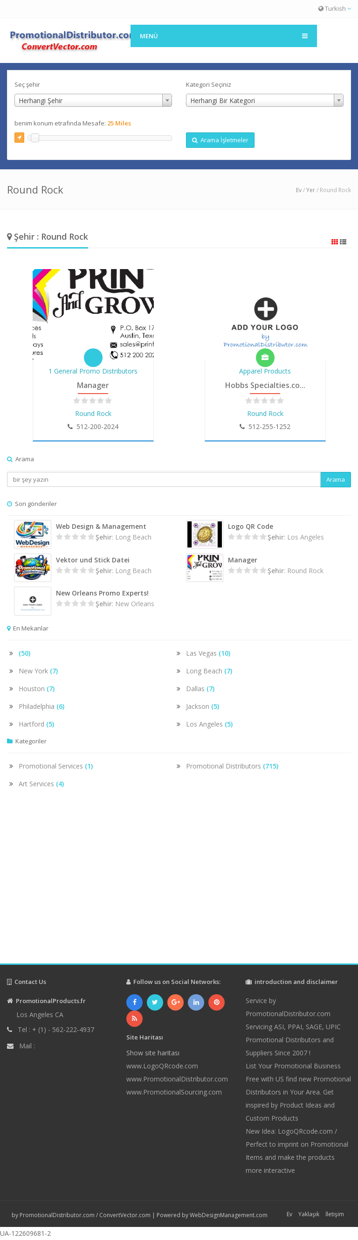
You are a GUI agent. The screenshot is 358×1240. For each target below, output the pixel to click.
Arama (335, 479)
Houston (37, 688)
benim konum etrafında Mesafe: (72, 123)
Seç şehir (27, 84)
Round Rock (93, 413)
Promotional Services (56, 766)
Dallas (200, 688)
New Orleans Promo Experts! (102, 593)
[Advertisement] (179, 884)
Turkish (334, 8)
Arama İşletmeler (220, 140)
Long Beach (209, 670)
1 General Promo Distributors (93, 371)
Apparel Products (265, 371)
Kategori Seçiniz (208, 84)
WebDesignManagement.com (229, 1215)
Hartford (36, 724)
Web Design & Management (101, 526)
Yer (310, 190)
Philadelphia (41, 706)
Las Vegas (208, 653)
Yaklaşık (308, 1214)
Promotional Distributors (232, 766)
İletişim (334, 1214)
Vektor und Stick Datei (93, 559)
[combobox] (93, 100)
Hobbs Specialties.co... (265, 385)
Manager (93, 385)
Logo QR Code (250, 526)
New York (38, 670)
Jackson (202, 706)
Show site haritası (152, 1052)
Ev (299, 190)
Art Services (41, 783)
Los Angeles (209, 724)
